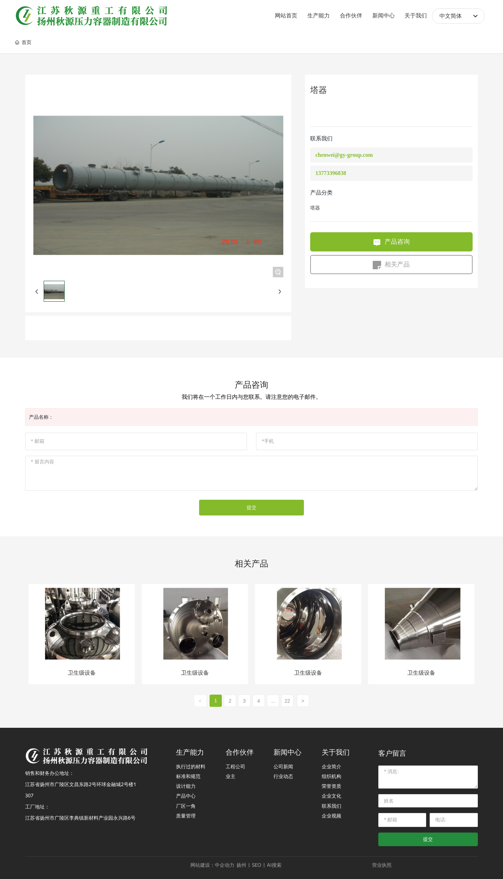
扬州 (241, 865)
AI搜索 (274, 865)
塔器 (315, 208)
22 (287, 701)
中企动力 (224, 865)
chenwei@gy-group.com (344, 155)
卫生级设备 (82, 673)
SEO (256, 865)
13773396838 (330, 173)
